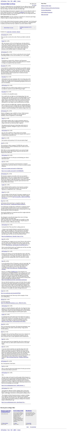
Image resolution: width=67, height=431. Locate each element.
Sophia (3, 184)
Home (16, 423)
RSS (11, 1)
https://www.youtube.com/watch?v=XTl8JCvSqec (12, 168)
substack (18, 31)
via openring (33, 426)
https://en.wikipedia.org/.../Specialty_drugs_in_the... (13, 236)
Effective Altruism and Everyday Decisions (50, 8)
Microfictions (29, 410)
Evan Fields (29, 423)
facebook (14, 31)
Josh (2, 143)
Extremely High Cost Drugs (8, 3)
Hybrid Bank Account (7, 27)
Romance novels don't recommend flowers (6, 411)
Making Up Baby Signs (46, 5)
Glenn (3, 192)
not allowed (21, 12)
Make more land (44, 14)
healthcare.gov (14, 271)
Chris (2, 290)
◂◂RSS (14, 1)
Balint (3, 138)
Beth (2, 331)
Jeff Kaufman (4, 1)
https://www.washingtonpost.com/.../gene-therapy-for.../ (13, 402)
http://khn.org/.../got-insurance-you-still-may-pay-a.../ (17, 244)
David (2, 324)
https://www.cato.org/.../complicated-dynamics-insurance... (13, 204)
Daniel (3, 41)
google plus (9, 31)
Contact (18, 1)
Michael (2, 299)
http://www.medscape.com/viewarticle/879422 (11, 293)
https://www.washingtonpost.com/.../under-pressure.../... (13, 385)
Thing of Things (5, 423)
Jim (2, 366)
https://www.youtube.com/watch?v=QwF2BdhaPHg (12, 170)
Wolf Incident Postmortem (46, 12)
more (28, 426)
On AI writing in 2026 (18, 410)
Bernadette (3, 65)
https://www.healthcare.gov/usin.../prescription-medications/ (14, 279)
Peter (2, 200)
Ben (2, 58)
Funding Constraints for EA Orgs (27, 28)
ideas (35, 5)
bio (33, 5)
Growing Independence (46, 10)
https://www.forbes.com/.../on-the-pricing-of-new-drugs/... (14, 321)
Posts (8, 1)
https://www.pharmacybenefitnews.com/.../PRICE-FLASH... (13, 302)
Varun (3, 118)
